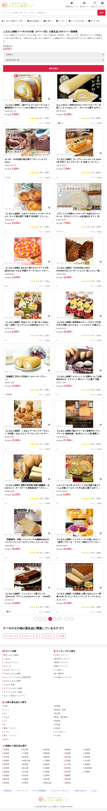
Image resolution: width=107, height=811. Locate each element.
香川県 (68, 772)
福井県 (25, 775)
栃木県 (6, 779)
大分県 (87, 761)
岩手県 (6, 757)
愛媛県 (68, 775)
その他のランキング (63, 677)
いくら (6, 710)
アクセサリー (60, 732)
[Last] (71, 618)
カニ (5, 713)
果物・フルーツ (10, 728)
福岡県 (68, 783)
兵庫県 (47, 775)
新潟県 (25, 764)
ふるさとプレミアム (12, 670)
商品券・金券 (60, 710)
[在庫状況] (54, 54)
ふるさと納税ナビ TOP (12, 21)
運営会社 (7, 791)
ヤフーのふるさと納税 (13, 688)
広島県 (68, 761)
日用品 (57, 724)
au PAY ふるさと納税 (12, 681)
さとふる (7, 666)
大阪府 (47, 772)
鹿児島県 (88, 768)
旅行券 (57, 713)
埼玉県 (25, 749)
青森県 (6, 753)
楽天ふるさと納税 (11, 655)
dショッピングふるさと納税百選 (17, 677)
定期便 (57, 706)
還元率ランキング (62, 659)
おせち (6, 739)
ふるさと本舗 (9, 685)
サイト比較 (9, 651)
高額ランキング (61, 666)
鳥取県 (68, 749)
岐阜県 (47, 749)
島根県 (68, 753)
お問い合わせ (80, 791)
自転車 (57, 721)
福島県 (6, 772)
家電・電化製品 (61, 717)
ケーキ (60, 21)
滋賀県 (47, 764)
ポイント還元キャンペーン (15, 696)
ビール (6, 732)
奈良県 (47, 779)
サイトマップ (22, 791)
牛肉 (5, 706)
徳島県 (68, 768)
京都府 (47, 768)
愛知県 (47, 757)
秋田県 (6, 764)
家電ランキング (61, 662)
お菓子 (48, 21)
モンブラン (48, 636)
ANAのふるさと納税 (12, 673)
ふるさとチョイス (11, 662)
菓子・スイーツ (10, 735)
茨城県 (6, 775)
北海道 (6, 749)
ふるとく (94, 791)
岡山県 (68, 757)
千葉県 (25, 753)
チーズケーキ (10, 636)
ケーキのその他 (76, 21)
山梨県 (25, 779)
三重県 (47, 761)
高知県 (68, 779)
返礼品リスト (84, 4)
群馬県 (6, 783)
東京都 (25, 757)
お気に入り (95, 4)
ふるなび (7, 659)
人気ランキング (61, 655)
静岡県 (47, 753)
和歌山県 (47, 783)
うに (5, 721)
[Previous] (36, 618)
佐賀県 (87, 749)
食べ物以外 (59, 673)
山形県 (6, 768)
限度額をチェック (72, 4)
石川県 (25, 772)
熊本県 (87, 757)
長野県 (25, 783)
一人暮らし (59, 670)
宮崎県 (87, 764)
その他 (61, 636)
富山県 (25, 768)
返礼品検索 (34, 21)
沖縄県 (87, 772)
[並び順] (54, 60)
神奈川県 (26, 761)
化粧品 (57, 728)
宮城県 (6, 761)
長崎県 (87, 753)
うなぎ (6, 717)
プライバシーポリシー (60, 791)
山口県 (68, 764)
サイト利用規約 (39, 791)
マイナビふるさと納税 (13, 692)
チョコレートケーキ (29, 636)
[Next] (66, 618)
